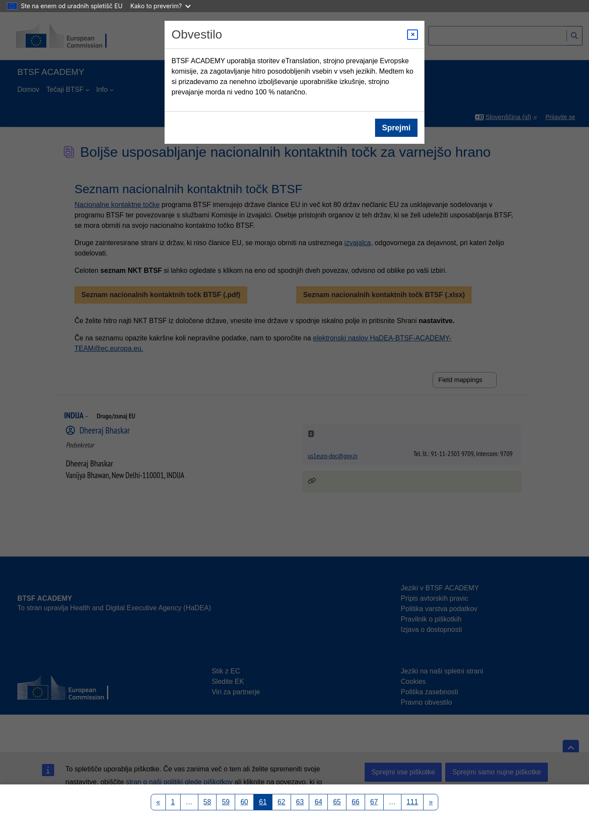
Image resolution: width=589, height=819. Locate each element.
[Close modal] (412, 34)
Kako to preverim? (160, 6)
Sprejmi (396, 127)
